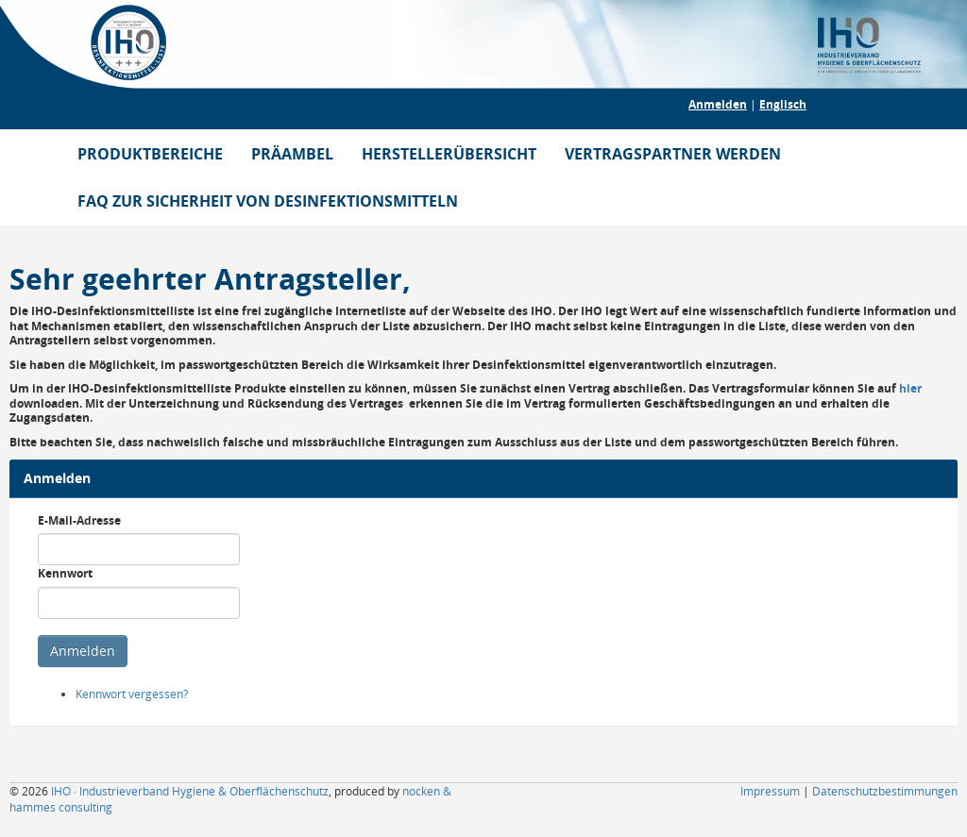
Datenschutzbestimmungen (885, 791)
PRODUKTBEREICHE (150, 153)
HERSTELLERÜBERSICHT (449, 153)
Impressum (770, 791)
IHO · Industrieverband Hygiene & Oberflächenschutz (190, 791)
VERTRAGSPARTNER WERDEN (673, 153)
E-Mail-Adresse (79, 520)
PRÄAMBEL (292, 153)
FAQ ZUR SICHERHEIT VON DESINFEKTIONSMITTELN (267, 201)
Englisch (782, 104)
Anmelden (717, 104)
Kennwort (65, 573)
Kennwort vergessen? (132, 694)
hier (910, 388)
